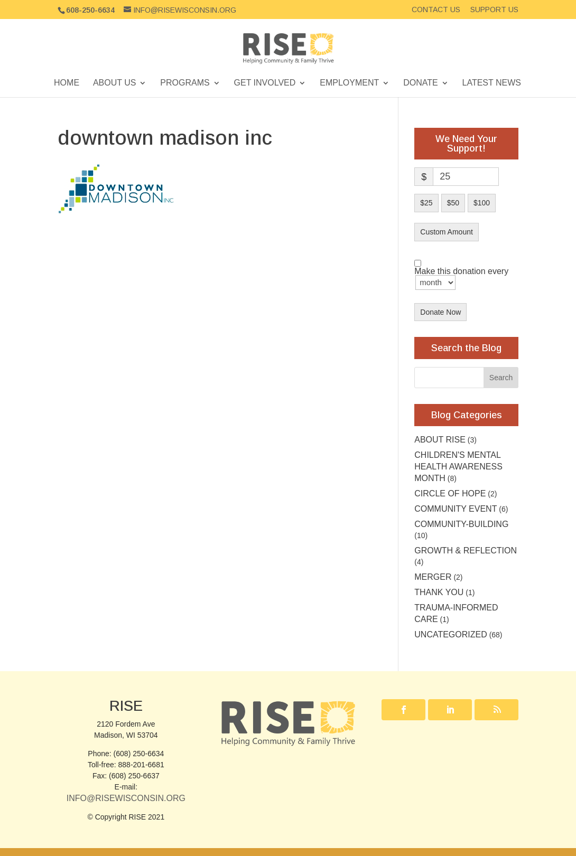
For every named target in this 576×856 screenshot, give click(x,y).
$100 (481, 203)
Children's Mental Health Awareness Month (458, 466)
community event (455, 508)
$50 (453, 203)
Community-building (461, 524)
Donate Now (440, 312)
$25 (426, 203)
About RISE (440, 439)
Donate (420, 83)
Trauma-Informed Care (456, 613)
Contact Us (436, 10)
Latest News (491, 83)
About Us (114, 83)
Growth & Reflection (465, 550)
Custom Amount (446, 232)
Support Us (494, 10)
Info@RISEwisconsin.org (126, 798)
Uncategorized (450, 634)
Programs (184, 83)
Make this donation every (461, 279)
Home (66, 83)
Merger (432, 576)
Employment (349, 83)
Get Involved (265, 83)
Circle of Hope (450, 493)
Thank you (438, 592)
